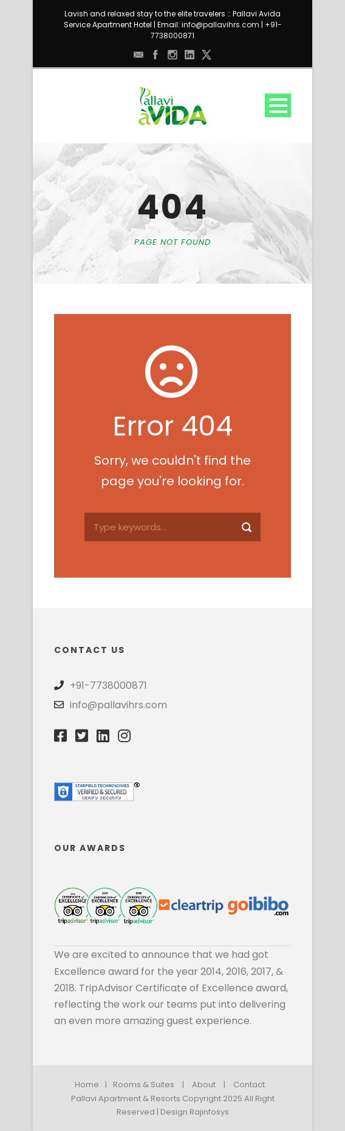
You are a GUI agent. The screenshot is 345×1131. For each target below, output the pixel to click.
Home (87, 1084)
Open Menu (278, 105)
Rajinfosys (209, 1112)
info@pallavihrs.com (220, 24)
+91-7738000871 (108, 685)
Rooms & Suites (143, 1084)
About (204, 1084)
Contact (249, 1084)
